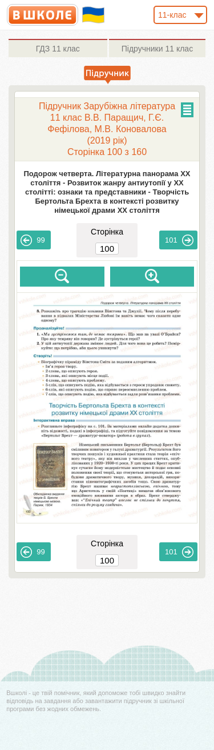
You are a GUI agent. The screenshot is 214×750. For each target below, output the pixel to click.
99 (33, 240)
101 (179, 240)
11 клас (58, 48)
